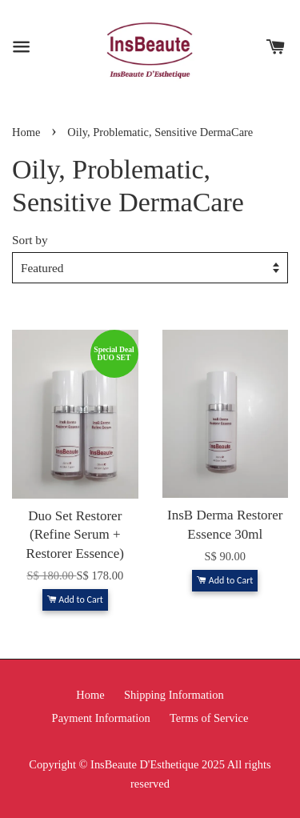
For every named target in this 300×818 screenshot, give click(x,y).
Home (26, 132)
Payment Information (101, 718)
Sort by (30, 240)
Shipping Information (174, 694)
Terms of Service (209, 718)
